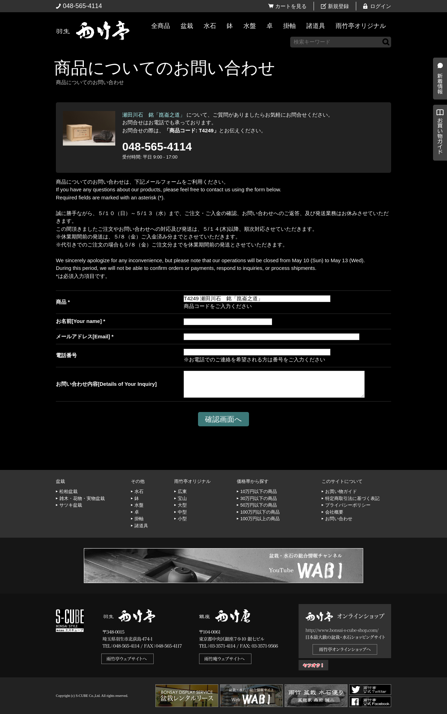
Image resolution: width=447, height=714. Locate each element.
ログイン (380, 6)
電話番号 (66, 355)
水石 (210, 25)
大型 (182, 505)
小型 (182, 518)
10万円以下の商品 (258, 491)
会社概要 (334, 512)
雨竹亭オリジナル (361, 25)
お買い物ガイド (438, 178)
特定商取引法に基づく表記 (352, 498)
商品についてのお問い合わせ (164, 68)
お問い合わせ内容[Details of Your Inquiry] (106, 384)
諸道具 (315, 25)
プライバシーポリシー (348, 505)
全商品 (160, 25)
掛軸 (289, 25)
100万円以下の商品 (260, 512)
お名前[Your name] (79, 321)
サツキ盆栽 (70, 505)
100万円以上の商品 (260, 518)
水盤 (249, 25)
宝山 (182, 498)
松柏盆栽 (68, 491)
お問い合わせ (338, 518)
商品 (61, 302)
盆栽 (187, 25)
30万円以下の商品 (258, 498)
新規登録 (338, 6)
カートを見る (291, 6)
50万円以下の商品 (258, 505)
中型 (182, 512)
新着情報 (438, 123)
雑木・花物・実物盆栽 (82, 498)
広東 (182, 491)
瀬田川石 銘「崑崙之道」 (153, 115)
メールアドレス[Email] (83, 336)
